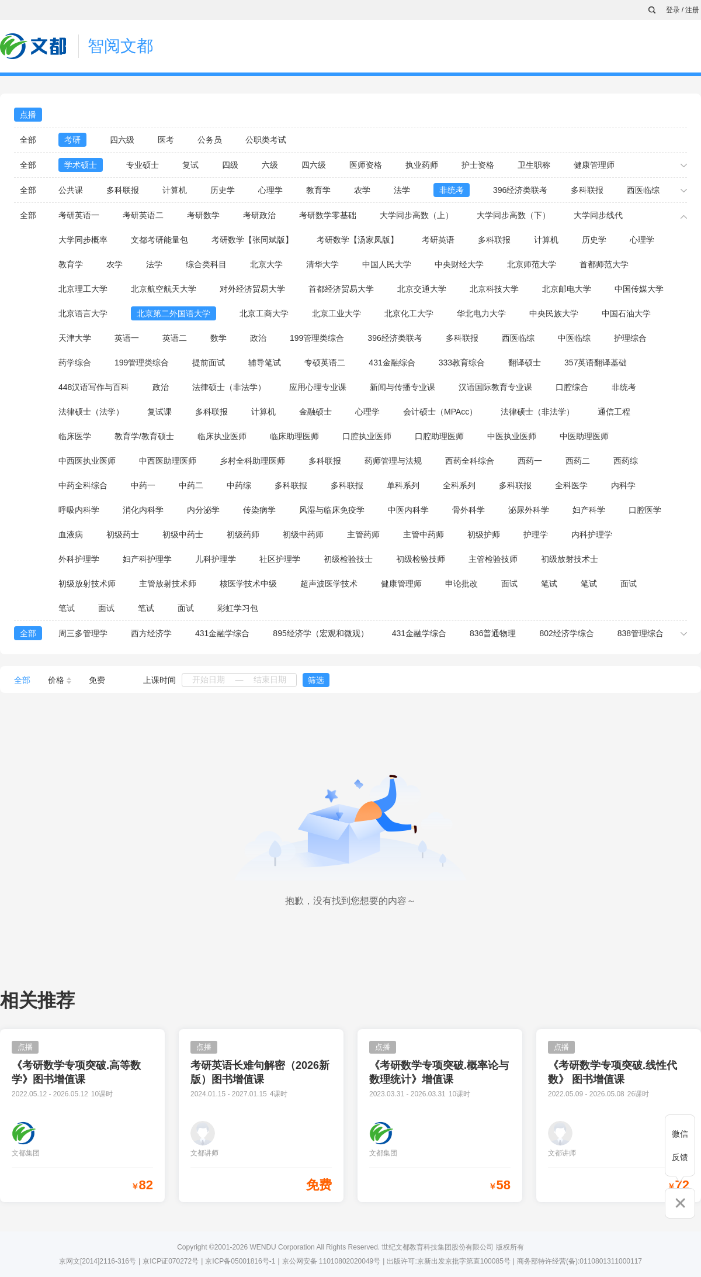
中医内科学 (408, 510)
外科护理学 (78, 559)
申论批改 (461, 583)
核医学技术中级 (248, 583)
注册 (692, 10)
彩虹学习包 (237, 608)
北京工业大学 (336, 313)
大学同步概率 (82, 239)
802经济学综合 (566, 633)
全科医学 (571, 485)
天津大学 (74, 338)
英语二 (174, 338)
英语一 (126, 338)
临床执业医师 (222, 436)
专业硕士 (142, 165)
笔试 (549, 583)
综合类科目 (206, 264)
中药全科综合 (82, 485)
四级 (230, 165)
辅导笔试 (264, 362)
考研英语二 (143, 215)
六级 (270, 165)
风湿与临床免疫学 (332, 510)
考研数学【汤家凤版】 (357, 239)
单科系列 (403, 485)
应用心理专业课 (317, 387)
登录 (673, 10)
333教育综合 (462, 362)
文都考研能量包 (159, 239)
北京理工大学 (82, 289)
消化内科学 (143, 510)
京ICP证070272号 (171, 1261)
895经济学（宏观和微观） (320, 633)
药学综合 (74, 362)
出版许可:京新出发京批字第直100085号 (448, 1261)
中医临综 (574, 338)
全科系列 (459, 485)
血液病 (70, 534)
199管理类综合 (317, 338)
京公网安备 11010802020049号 (331, 1261)
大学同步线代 (598, 215)
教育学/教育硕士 (144, 436)
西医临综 (643, 190)
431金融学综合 (222, 633)
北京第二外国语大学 (173, 313)
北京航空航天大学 (163, 289)
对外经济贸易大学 (252, 289)
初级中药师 (303, 534)
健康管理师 (594, 165)
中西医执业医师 (87, 460)
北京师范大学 (531, 264)
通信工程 (614, 411)
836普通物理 (493, 633)
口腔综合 (572, 387)
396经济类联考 (520, 190)
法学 (402, 190)
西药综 (625, 460)
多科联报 (122, 190)
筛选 (316, 680)
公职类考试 (265, 139)
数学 (218, 338)
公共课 (70, 190)
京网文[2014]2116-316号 (97, 1261)
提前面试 (208, 362)
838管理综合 (640, 633)
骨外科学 (468, 510)
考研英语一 (78, 215)
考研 (72, 139)
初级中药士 (182, 534)
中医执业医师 (511, 436)
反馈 (680, 1157)
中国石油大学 (626, 313)
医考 (166, 139)
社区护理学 (279, 559)
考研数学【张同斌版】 (252, 239)
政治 (258, 338)
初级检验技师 (420, 559)
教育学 (318, 190)
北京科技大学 (494, 289)
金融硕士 (315, 411)
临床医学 (74, 436)
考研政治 (259, 215)
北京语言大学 (82, 313)
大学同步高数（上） (416, 215)
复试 (190, 165)
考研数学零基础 (327, 215)
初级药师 (243, 534)
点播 (28, 114)
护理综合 (630, 338)
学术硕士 (80, 165)
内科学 (623, 485)
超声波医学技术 (329, 583)
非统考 (451, 190)
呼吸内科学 (78, 510)
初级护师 (483, 534)
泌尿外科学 (528, 510)
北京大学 (266, 264)
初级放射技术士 (569, 559)
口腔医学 (645, 510)
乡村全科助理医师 (252, 460)
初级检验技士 (348, 559)
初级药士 (122, 534)
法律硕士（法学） (91, 411)
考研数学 (203, 215)
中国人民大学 (386, 264)
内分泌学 (203, 510)
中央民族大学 (553, 313)
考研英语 (438, 239)
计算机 (174, 190)
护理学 (535, 534)
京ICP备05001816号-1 (240, 1261)
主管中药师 (423, 534)
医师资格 (365, 165)
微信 (680, 1133)
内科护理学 (591, 534)
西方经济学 (151, 633)
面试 (509, 583)
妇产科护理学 (147, 559)
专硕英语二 (324, 362)
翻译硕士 (524, 362)
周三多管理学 (82, 633)
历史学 (222, 190)
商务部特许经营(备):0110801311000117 (579, 1261)
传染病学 (259, 510)
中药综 (239, 485)
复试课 (159, 411)
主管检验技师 (493, 559)
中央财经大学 (459, 264)
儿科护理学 (215, 559)
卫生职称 (534, 165)
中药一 (143, 485)
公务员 (209, 139)
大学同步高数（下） (513, 215)
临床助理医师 (294, 436)
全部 (28, 139)
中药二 (191, 485)
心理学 (270, 190)
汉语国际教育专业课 (495, 387)
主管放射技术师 (167, 583)
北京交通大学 (421, 289)
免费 (97, 680)
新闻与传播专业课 (402, 387)
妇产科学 (588, 510)
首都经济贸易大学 (341, 289)
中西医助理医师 (167, 460)
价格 (59, 680)
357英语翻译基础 (595, 362)
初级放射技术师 (87, 583)
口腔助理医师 (439, 436)
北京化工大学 (408, 313)
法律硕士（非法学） (229, 387)
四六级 (122, 139)
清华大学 (322, 264)
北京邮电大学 (566, 289)
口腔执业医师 (366, 436)
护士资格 (477, 165)
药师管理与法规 (393, 460)
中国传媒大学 (639, 289)
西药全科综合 (469, 460)
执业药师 (421, 165)
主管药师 (363, 534)
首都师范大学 (604, 264)
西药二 (577, 460)
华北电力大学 (481, 313)
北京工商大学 (264, 313)
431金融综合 (392, 362)
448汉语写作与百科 (93, 387)
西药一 (530, 460)
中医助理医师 (584, 436)
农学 (362, 190)
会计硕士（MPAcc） (440, 411)
